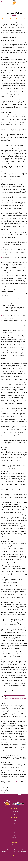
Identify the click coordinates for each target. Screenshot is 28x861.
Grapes (14, 821)
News (14, 814)
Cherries (14, 825)
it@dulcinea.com (14, 781)
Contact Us (14, 842)
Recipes (14, 830)
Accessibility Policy (12, 851)
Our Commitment (14, 811)
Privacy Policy (18, 849)
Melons (14, 820)
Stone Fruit (14, 823)
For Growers (3, 849)
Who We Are (14, 808)
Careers (14, 844)
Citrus (14, 826)
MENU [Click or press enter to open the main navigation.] (3, 2)
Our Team (14, 812)
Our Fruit (14, 817)
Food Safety (10, 849)
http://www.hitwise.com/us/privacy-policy (14, 695)
